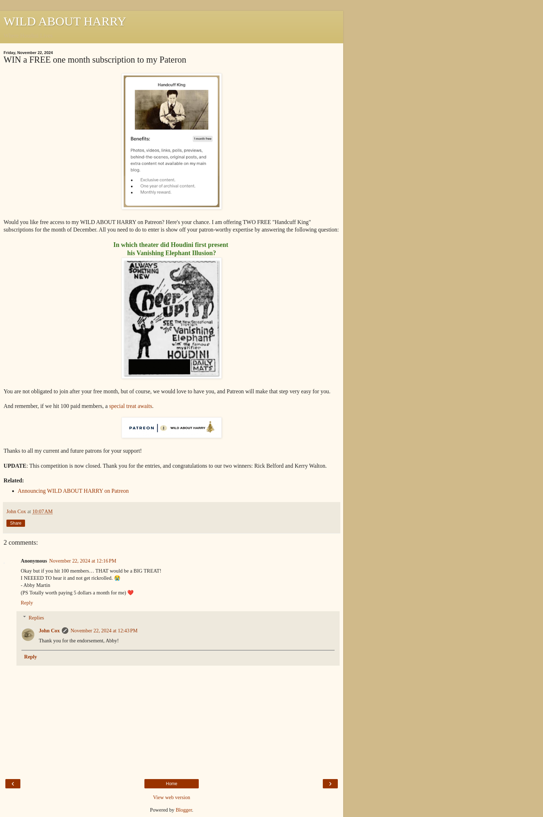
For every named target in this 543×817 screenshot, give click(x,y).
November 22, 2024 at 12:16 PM (83, 561)
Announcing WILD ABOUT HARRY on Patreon (73, 491)
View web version (171, 797)
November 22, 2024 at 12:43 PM (104, 630)
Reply (27, 603)
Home (171, 783)
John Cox (49, 630)
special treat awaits (130, 406)
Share (15, 523)
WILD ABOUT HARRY (65, 21)
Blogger (184, 810)
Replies (36, 618)
